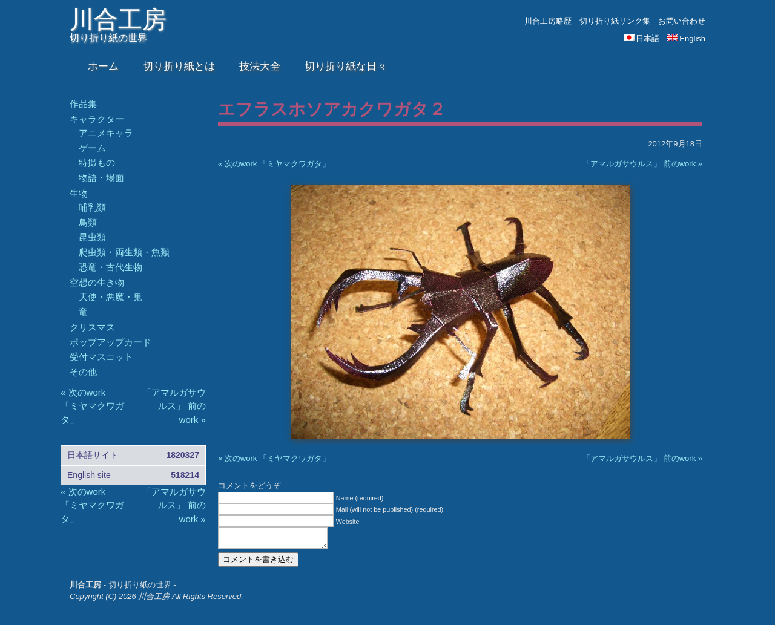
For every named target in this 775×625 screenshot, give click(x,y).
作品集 (83, 104)
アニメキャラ (106, 133)
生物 (79, 193)
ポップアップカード (110, 342)
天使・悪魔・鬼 (110, 297)
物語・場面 (101, 177)
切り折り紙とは (179, 66)
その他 (83, 372)
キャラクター (97, 119)
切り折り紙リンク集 (614, 20)
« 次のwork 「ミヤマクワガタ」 (274, 163)
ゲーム (92, 148)
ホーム (103, 66)
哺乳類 (92, 207)
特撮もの (97, 162)
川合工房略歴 (548, 20)
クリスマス (92, 327)
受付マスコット (101, 357)
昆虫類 (92, 237)
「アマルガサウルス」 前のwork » (642, 163)
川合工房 (118, 19)
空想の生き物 (97, 282)
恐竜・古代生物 (110, 267)
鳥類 (88, 222)
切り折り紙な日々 (346, 66)
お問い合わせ (681, 20)
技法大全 (259, 66)
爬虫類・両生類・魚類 (124, 252)
